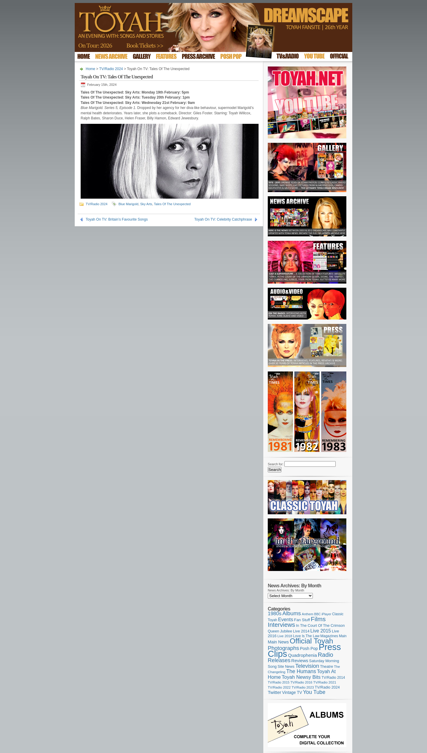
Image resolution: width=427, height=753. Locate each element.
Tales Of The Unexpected (172, 204)
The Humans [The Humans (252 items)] (301, 671)
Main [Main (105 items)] (343, 636)
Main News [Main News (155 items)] (278, 642)
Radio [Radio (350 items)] (325, 654)
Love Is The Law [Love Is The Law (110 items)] (306, 636)
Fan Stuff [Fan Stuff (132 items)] (302, 620)
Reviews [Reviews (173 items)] (299, 660)
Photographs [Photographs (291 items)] (283, 648)
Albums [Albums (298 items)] (291, 613)
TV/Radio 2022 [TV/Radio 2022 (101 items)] (279, 687)
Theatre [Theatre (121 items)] (326, 666)
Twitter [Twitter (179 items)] (274, 692)
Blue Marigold (128, 204)
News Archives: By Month (286, 590)
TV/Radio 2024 (111, 69)
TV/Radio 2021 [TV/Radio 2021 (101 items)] (324, 682)
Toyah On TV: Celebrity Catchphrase (223, 219)
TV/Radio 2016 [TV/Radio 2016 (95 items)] (301, 682)
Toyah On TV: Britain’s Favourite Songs (117, 219)
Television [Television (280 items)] (307, 666)
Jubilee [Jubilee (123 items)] (286, 631)
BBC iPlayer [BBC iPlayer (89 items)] (322, 614)
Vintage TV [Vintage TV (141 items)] (292, 692)
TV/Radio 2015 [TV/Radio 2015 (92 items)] (278, 682)
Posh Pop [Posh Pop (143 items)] (309, 648)
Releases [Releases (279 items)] (279, 660)
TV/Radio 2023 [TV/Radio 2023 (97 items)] (302, 687)
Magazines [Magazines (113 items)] (329, 636)
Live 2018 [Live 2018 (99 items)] (285, 636)
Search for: (275, 464)
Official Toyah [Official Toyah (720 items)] (311, 641)
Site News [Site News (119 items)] (286, 667)
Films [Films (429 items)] (318, 619)
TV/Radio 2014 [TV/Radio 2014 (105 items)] (333, 678)
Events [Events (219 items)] (285, 619)
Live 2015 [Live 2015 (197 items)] (320, 630)
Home (90, 69)
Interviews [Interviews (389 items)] (281, 624)
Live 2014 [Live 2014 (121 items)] (301, 631)
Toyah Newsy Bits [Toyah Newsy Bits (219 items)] (301, 677)
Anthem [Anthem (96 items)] (307, 614)
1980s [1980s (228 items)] (274, 613)
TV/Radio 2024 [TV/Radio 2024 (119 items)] (327, 687)
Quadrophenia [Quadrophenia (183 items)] (302, 655)
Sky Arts (146, 204)
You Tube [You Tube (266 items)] (314, 692)
